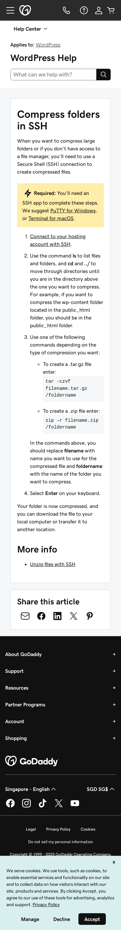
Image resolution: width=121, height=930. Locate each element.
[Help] (83, 10)
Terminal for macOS (51, 218)
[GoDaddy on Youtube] (75, 806)
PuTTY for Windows (73, 210)
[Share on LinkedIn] (57, 616)
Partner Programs (25, 704)
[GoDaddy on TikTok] (42, 806)
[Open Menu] (7, 10)
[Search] (103, 74)
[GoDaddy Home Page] (32, 761)
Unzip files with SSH (53, 564)
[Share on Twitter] (74, 616)
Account (14, 721)
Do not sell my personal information (60, 842)
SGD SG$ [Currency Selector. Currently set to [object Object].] (101, 789)
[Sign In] (99, 10)
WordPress (48, 44)
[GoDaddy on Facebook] (10, 806)
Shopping (16, 738)
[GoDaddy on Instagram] (26, 806)
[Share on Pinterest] (90, 616)
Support (14, 670)
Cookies (88, 829)
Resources (16, 687)
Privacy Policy (58, 829)
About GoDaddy (23, 654)
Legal (31, 829)
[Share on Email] (25, 616)
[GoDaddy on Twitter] (59, 806)
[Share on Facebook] (41, 616)
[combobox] (53, 74)
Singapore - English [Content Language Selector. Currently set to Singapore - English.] (31, 789)
